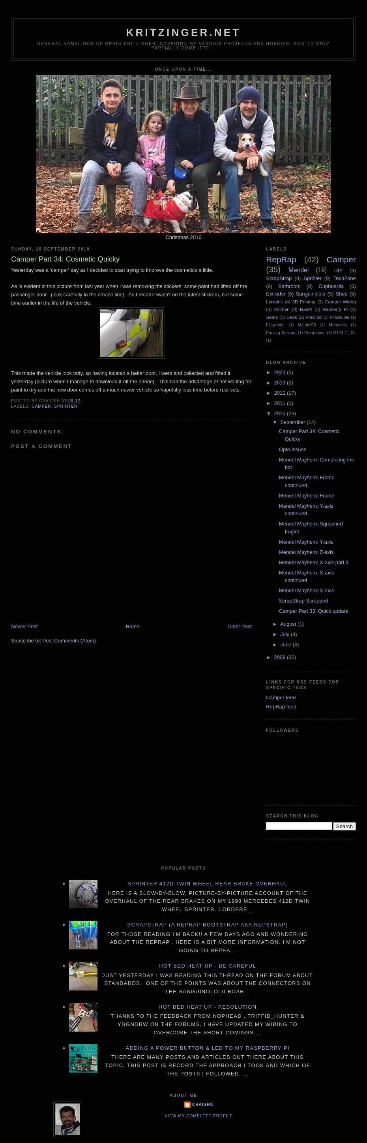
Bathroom (289, 286)
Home (133, 626)
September (293, 422)
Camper (41, 406)
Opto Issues (292, 449)
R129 (338, 333)
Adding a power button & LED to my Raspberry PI (207, 1048)
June (286, 645)
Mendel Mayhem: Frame (307, 496)
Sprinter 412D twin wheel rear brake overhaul (207, 884)
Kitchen (282, 309)
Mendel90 (307, 325)
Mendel (298, 270)
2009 (280, 657)
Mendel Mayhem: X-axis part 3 (313, 562)
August (289, 624)
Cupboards (331, 286)
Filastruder (340, 317)
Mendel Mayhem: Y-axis (306, 542)
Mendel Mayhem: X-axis (306, 590)
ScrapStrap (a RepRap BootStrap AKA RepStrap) (207, 925)
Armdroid (314, 317)
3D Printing (303, 301)
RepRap (281, 259)
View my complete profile (199, 1116)
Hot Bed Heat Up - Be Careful (207, 966)
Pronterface (315, 333)
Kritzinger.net (183, 32)
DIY (338, 270)
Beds (291, 317)
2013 (280, 383)
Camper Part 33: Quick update (313, 611)
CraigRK (202, 1104)
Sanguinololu (310, 294)
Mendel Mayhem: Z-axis (306, 552)
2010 (280, 413)
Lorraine (274, 301)
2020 (280, 372)
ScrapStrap (279, 278)
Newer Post (24, 626)
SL (353, 333)
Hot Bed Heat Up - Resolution (208, 1007)
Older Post (239, 626)
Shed (341, 294)
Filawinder (275, 325)
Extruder (275, 294)
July (285, 634)
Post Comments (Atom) (69, 641)
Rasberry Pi (335, 309)
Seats (272, 317)
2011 (280, 403)
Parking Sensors (281, 333)
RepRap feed (281, 707)
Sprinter (65, 406)
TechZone (344, 278)
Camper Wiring (340, 301)
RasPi (306, 309)
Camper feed (281, 697)
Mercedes (338, 325)
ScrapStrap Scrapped (303, 601)
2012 (280, 393)
